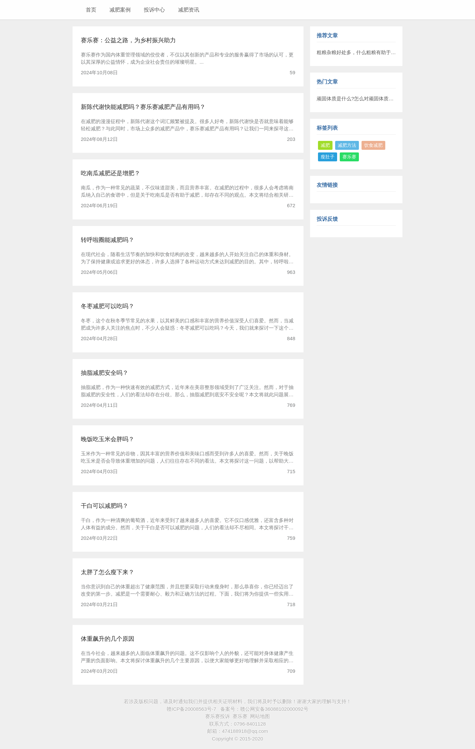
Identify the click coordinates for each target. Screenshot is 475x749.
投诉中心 (154, 10)
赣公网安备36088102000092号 (274, 709)
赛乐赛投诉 (217, 716)
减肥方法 (347, 145)
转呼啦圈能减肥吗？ (107, 240)
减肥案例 (120, 10)
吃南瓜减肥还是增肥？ (110, 173)
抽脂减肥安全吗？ (104, 373)
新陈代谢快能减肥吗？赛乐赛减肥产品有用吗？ (143, 107)
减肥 (325, 145)
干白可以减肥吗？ (104, 506)
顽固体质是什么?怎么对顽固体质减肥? (359, 98)
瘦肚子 (327, 156)
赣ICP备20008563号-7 (191, 709)
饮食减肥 (373, 145)
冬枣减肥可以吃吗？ (107, 306)
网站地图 (260, 716)
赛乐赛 (349, 156)
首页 (91, 10)
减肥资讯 (188, 10)
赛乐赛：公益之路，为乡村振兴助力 (128, 40)
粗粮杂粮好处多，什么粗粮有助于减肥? (360, 52)
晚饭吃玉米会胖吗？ (107, 439)
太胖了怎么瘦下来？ (107, 572)
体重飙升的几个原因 (107, 638)
